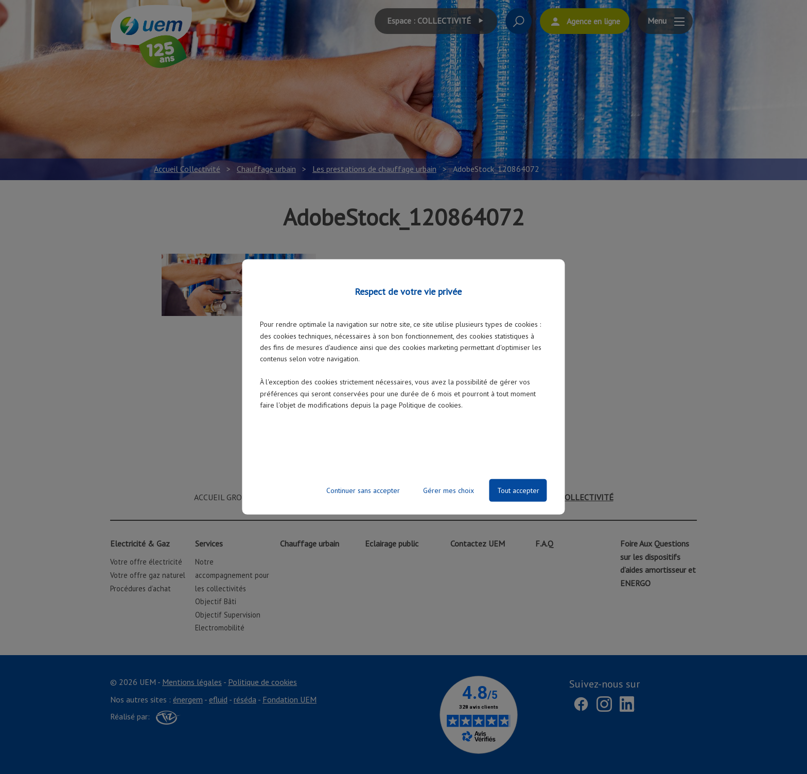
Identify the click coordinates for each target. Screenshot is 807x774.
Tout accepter (518, 490)
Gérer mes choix (448, 490)
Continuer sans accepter (363, 490)
